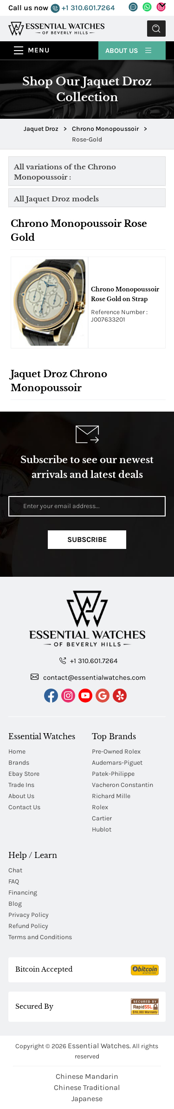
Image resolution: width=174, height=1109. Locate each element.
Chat (15, 870)
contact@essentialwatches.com (88, 677)
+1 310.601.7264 (83, 8)
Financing (22, 892)
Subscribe (87, 539)
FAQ (13, 881)
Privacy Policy (28, 915)
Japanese (87, 1098)
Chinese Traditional (87, 1087)
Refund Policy (28, 926)
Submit (156, 28)
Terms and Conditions (40, 937)
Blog (15, 904)
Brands (18, 763)
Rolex (100, 807)
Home (17, 751)
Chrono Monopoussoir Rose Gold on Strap (125, 294)
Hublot (101, 829)
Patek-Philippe (113, 774)
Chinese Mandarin (87, 1076)
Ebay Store (23, 774)
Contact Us (24, 807)
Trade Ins (21, 785)
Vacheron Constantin (122, 785)
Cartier (102, 818)
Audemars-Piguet (117, 763)
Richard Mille (111, 796)
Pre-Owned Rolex (116, 751)
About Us (129, 50)
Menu (39, 50)
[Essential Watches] (56, 28)
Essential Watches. (99, 1045)
